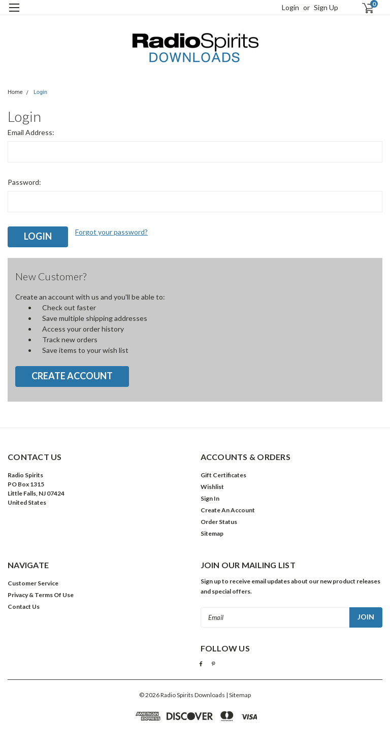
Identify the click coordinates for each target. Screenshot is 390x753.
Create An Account (228, 510)
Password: (24, 182)
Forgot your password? (111, 231)
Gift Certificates (223, 475)
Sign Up (326, 7)
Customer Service (33, 583)
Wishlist (212, 486)
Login (290, 7)
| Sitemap (238, 695)
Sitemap (212, 533)
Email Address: (31, 132)
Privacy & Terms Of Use (41, 595)
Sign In (210, 498)
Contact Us (24, 606)
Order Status (219, 522)
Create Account (72, 375)
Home (15, 92)
